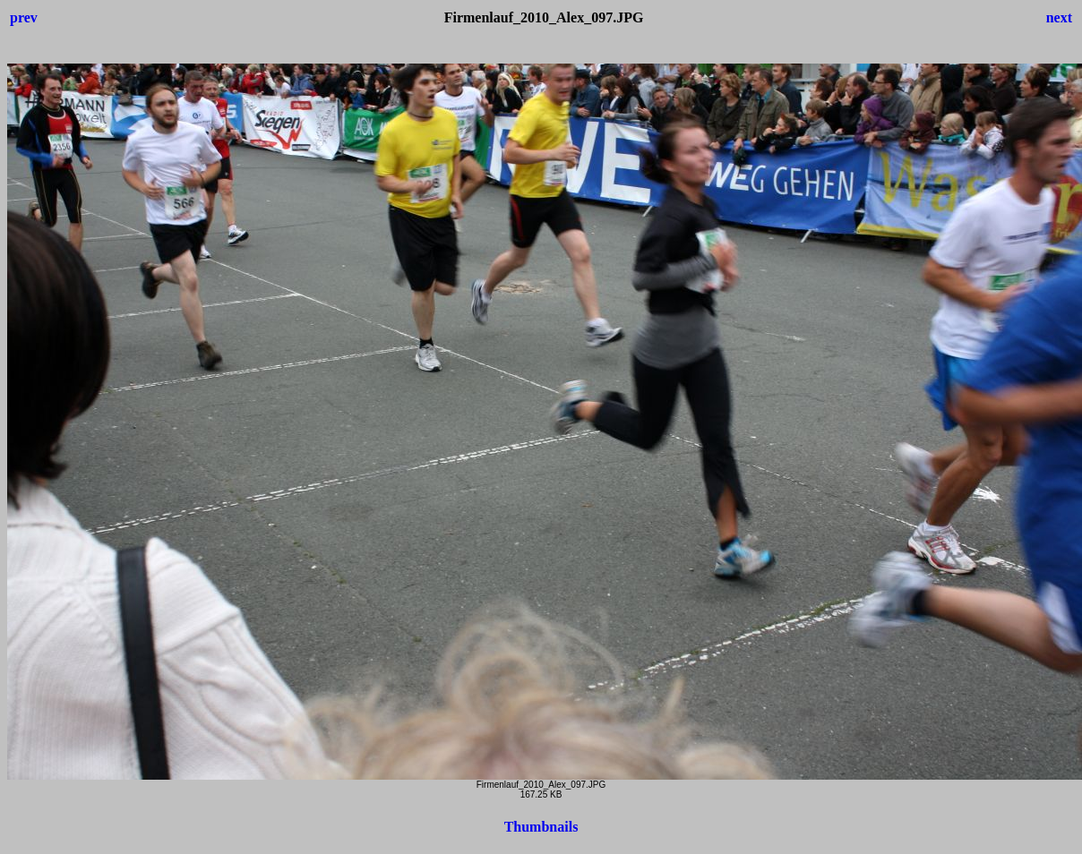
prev (24, 17)
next (1059, 17)
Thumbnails (541, 826)
